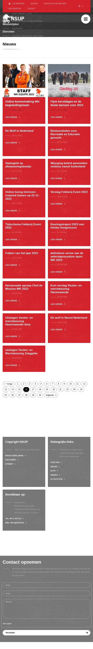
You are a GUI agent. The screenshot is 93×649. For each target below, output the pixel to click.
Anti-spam (7, 630)
